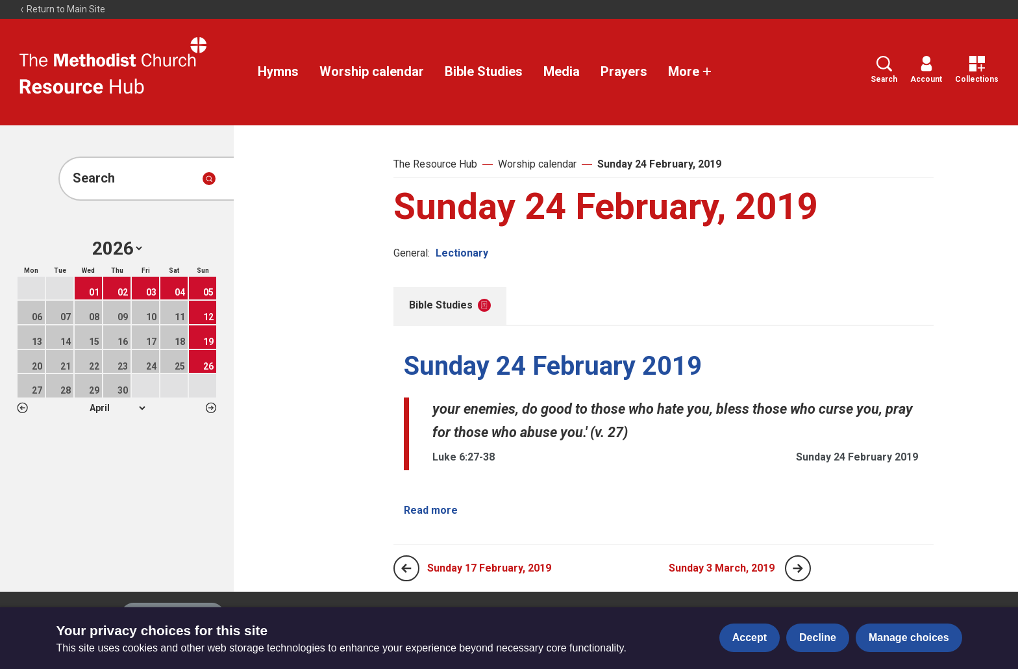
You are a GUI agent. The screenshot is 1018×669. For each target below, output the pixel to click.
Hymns (278, 71)
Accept (749, 637)
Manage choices (909, 637)
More (690, 71)
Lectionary (462, 253)
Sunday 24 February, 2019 (659, 164)
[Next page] (798, 568)
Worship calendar (371, 71)
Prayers (624, 71)
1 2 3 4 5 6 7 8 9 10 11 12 (117, 408)
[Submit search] (209, 178)
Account (926, 70)
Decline (817, 637)
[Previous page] (406, 568)
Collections (977, 70)
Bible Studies (484, 71)
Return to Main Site (62, 9)
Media (561, 71)
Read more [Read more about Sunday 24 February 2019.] (431, 510)
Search (884, 70)
